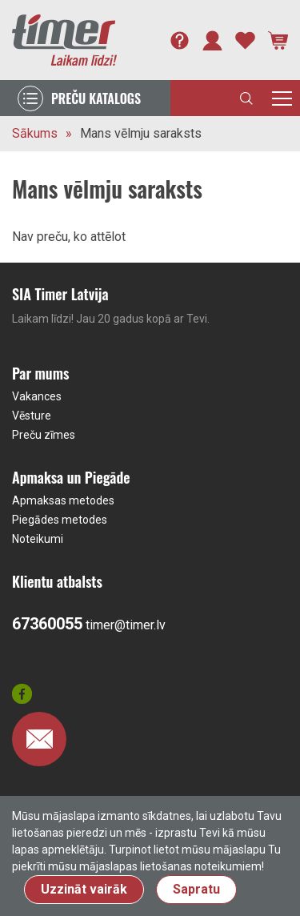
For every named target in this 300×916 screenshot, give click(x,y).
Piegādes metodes (59, 519)
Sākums (35, 133)
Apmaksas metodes (63, 500)
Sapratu (196, 889)
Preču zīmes (43, 434)
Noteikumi (37, 538)
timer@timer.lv (126, 625)
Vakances (37, 396)
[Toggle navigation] (282, 98)
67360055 (47, 623)
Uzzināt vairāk (84, 889)
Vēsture (31, 415)
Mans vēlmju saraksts (141, 133)
